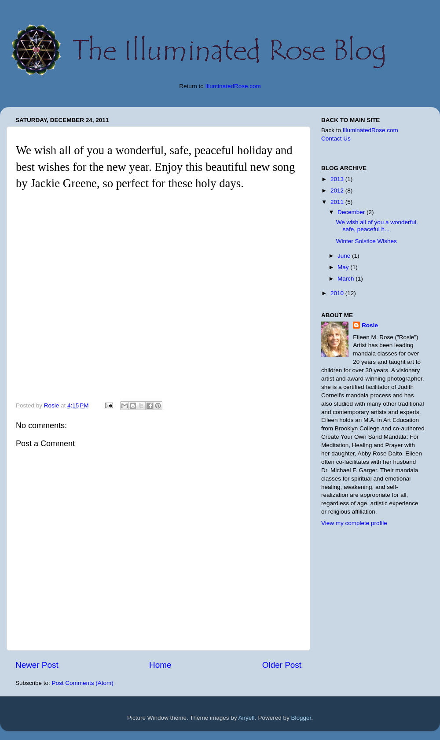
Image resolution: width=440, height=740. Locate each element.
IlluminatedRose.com (233, 86)
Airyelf (246, 717)
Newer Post (37, 665)
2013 (337, 179)
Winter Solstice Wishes (366, 241)
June (344, 255)
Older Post (281, 665)
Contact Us (336, 138)
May (343, 267)
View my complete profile (354, 523)
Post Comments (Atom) (83, 683)
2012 (337, 190)
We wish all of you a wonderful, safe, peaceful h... (377, 226)
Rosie (370, 325)
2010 (337, 293)
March (346, 278)
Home (160, 665)
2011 (337, 202)
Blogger (301, 717)
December (352, 212)
